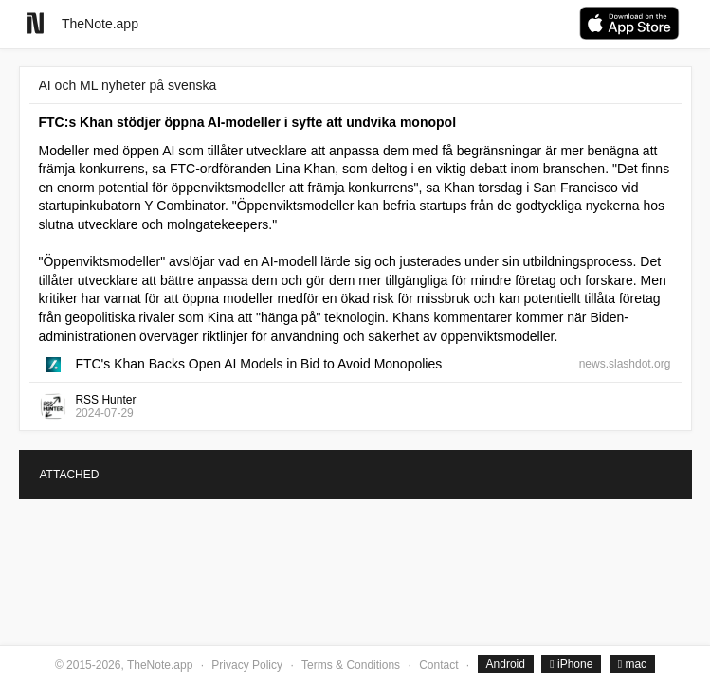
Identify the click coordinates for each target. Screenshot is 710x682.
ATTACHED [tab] (70, 474)
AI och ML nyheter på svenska (128, 85)
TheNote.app (100, 23)
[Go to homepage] (35, 23)
